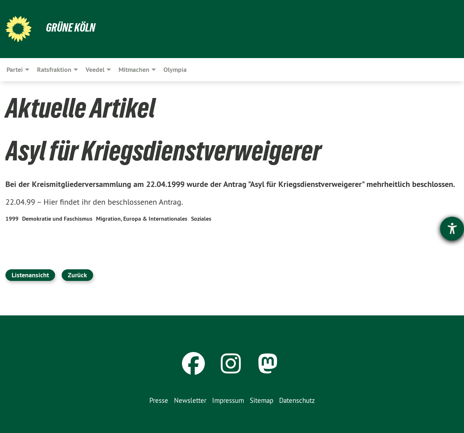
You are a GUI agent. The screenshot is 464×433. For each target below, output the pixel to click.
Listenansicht (30, 275)
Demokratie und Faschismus (57, 218)
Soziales (201, 218)
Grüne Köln (70, 27)
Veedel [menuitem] (95, 69)
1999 (11, 218)
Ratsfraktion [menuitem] (54, 69)
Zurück (77, 275)
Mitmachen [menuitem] (134, 69)
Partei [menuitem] (15, 69)
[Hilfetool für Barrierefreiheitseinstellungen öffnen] (452, 229)
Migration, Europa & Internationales (141, 218)
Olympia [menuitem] (175, 69)
